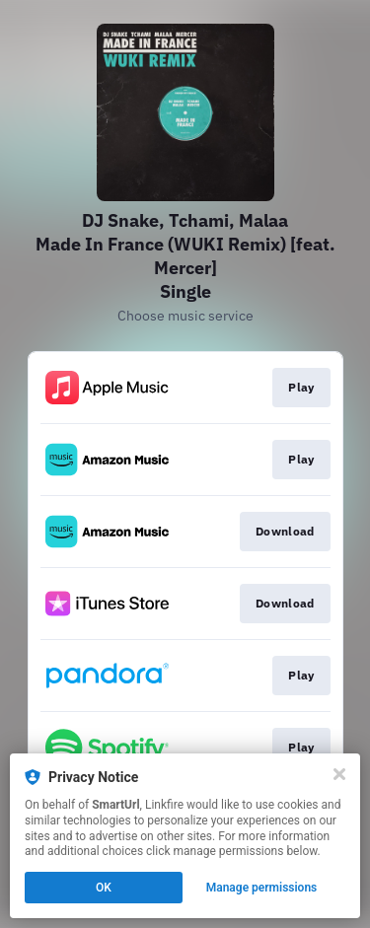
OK (103, 887)
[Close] (339, 774)
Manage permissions (262, 887)
